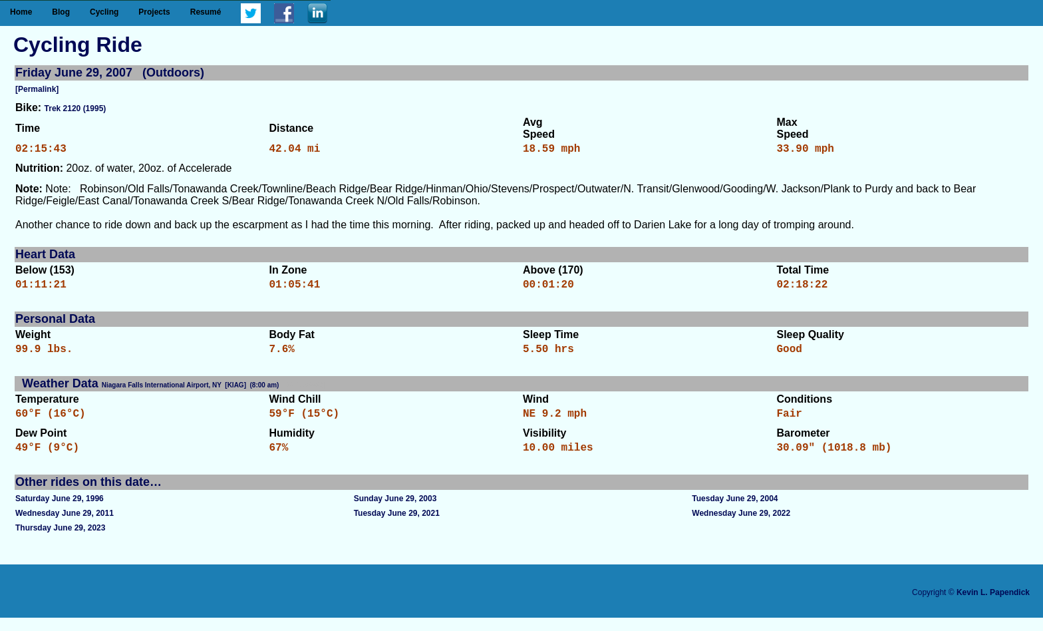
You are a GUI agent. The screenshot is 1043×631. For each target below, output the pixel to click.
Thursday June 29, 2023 (60, 541)
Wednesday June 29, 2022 (741, 526)
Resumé (206, 12)
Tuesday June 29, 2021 (397, 526)
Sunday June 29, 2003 (395, 512)
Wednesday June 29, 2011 (64, 526)
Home (21, 12)
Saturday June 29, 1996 (59, 512)
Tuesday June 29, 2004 (735, 512)
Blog (61, 12)
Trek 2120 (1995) (75, 108)
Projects (154, 12)
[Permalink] (37, 89)
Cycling (104, 12)
